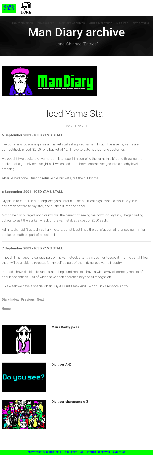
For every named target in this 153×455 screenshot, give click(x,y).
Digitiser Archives (74, 24)
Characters (49, 24)
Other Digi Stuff (102, 24)
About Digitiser (26, 24)
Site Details (141, 24)
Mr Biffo (123, 24)
